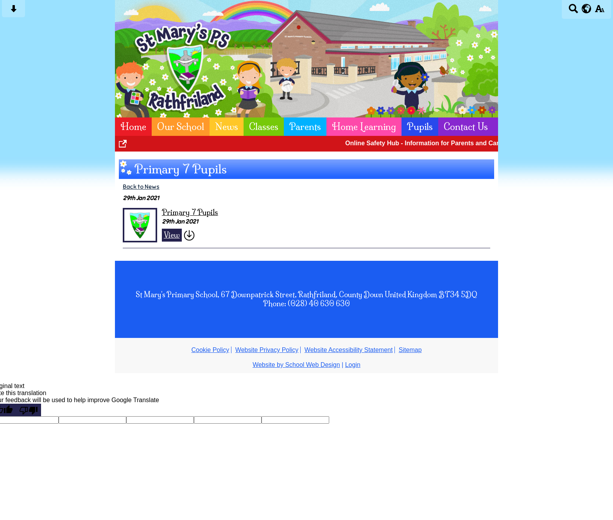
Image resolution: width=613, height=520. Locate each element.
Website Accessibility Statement (349, 350)
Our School (180, 126)
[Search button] (573, 11)
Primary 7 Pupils (190, 212)
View (172, 235)
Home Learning (364, 126)
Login (352, 364)
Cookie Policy (210, 350)
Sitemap (410, 350)
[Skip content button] (13, 11)
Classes (263, 126)
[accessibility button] (599, 11)
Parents (305, 126)
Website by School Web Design (296, 364)
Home (133, 126)
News (226, 126)
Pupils (420, 126)
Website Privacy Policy (267, 350)
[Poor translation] (28, 410)
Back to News (141, 186)
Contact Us (466, 126)
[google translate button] (586, 8)
